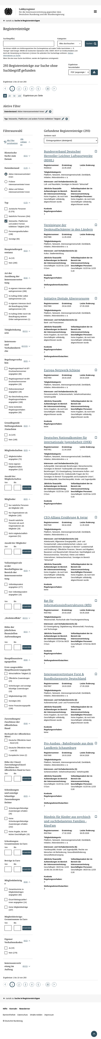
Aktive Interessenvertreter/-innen (20, 175)
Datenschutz (22, 1014)
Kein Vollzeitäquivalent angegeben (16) (18, 593)
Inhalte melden (36, 1014)
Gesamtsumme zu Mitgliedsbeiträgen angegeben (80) (16, 892)
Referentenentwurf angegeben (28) (16, 390)
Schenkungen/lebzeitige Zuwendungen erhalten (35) (18, 811)
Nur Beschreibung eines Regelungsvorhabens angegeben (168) (18, 399)
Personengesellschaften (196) (18, 232)
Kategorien (61, 39)
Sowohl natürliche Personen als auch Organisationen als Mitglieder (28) (16, 524)
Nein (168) (13, 440)
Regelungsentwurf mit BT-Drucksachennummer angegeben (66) (19, 371)
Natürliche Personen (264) (19, 216)
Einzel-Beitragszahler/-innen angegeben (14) (18, 901)
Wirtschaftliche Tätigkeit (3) (20, 673)
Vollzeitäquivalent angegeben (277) (16, 585)
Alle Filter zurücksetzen (10, 141)
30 (48, 88)
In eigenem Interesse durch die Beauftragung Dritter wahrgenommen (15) (20, 306)
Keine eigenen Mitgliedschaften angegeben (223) (16, 467)
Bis (15, 482)
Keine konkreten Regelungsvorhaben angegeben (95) (17, 410)
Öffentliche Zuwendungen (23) (19, 679)
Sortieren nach (50, 136)
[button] (95, 11)
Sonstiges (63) (15, 701)
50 (14, 95)
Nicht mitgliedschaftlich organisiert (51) (18, 534)
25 (10, 95)
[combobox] (69, 44)
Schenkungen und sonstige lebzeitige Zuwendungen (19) (20, 688)
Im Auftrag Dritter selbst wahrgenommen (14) (18, 297)
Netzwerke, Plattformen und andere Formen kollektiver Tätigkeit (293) (19, 224)
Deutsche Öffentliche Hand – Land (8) (20, 749)
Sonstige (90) (14, 239)
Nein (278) (13, 953)
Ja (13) (11, 258)
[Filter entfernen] (50, 111)
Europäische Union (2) (18, 755)
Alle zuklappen (25, 142)
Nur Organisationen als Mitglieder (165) (18, 514)
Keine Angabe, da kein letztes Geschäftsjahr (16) (19, 833)
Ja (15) (11, 948)
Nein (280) (13, 263)
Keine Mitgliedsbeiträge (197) (18, 908)
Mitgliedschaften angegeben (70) (15, 457)
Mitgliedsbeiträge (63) (17, 696)
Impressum (49, 1014)
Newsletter (24, 1008)
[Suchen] (91, 44)
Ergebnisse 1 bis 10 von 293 (14, 82)
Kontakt (13, 1008)
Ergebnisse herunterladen (74, 65)
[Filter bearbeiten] (46, 111)
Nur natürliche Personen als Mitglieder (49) (19, 506)
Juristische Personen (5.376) (17, 210)
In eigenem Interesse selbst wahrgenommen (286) (20, 289)
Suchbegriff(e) (9, 39)
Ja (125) (12, 435)
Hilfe (5, 1008)
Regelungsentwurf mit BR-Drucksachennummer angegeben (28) (19, 381)
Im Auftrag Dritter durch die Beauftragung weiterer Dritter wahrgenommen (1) (20, 316)
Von (6, 482)
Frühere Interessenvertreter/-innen (19, 183)
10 (5, 95)
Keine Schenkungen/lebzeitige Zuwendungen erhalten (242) (18, 822)
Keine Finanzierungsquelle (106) (19, 707)
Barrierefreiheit (9, 1014)
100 (20, 95)
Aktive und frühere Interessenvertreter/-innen (19, 190)
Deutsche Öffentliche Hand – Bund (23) (20, 741)
